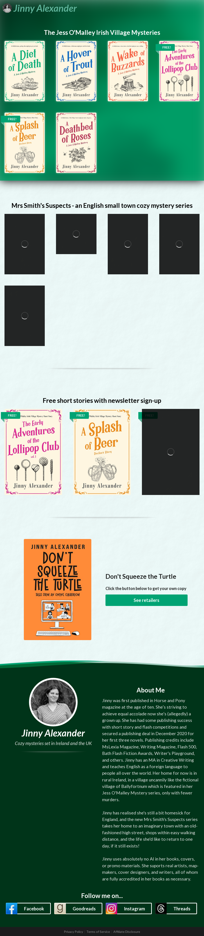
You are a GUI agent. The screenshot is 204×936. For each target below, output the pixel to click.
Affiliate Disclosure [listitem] (126, 931)
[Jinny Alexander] (39, 8)
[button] (28, 908)
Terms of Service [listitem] (98, 931)
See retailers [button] (146, 600)
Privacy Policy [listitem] (73, 931)
